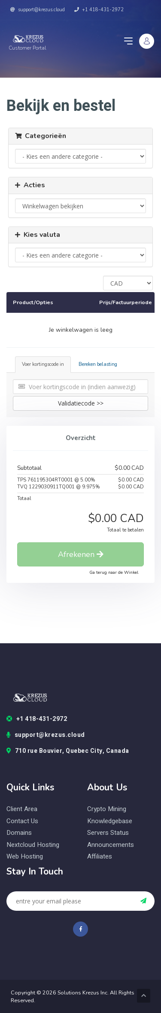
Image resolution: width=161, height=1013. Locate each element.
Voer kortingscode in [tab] (43, 364)
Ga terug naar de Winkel (113, 572)
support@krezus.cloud (37, 9)
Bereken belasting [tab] (98, 364)
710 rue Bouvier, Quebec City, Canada (67, 751)
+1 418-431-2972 (99, 9)
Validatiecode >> (80, 403)
